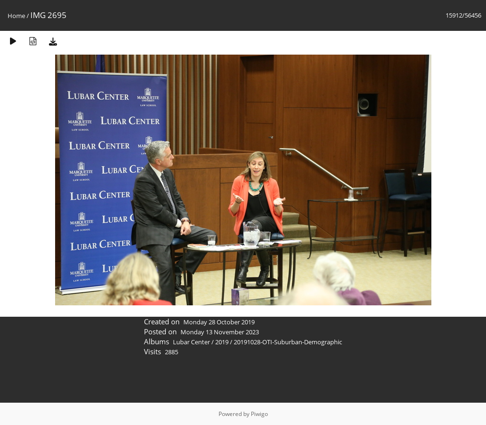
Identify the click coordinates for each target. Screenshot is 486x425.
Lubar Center (191, 342)
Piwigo (259, 414)
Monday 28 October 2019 (219, 322)
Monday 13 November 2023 (220, 332)
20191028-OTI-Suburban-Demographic (288, 342)
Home (16, 15)
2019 (222, 342)
